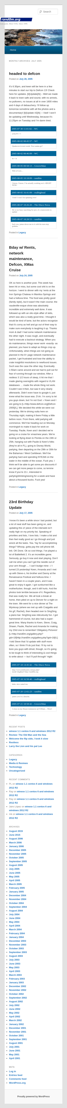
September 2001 (18, 1039)
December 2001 (17, 1028)
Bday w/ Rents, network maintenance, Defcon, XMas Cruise (22, 258)
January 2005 (16, 891)
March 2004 (15, 929)
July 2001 (14, 1046)
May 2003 (14, 967)
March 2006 (15, 842)
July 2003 (14, 959)
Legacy (22, 232)
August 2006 (16, 838)
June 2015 (14, 835)
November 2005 (17, 854)
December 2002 (17, 986)
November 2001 (17, 1031)
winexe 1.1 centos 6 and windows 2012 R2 (32, 731)
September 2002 (18, 997)
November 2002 (17, 990)
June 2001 (14, 1050)
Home (13, 50)
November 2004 (17, 899)
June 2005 (14, 872)
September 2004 (18, 907)
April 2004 (14, 925)
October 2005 (16, 857)
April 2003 (14, 971)
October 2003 (16, 948)
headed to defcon (24, 73)
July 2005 (14, 869)
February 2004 (17, 933)
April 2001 (14, 1058)
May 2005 (14, 876)
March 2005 (15, 884)
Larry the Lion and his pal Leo (25, 746)
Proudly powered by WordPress (33, 1096)
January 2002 (16, 1024)
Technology (15, 767)
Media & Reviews (18, 763)
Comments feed (18, 1079)
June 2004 (14, 918)
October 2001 (16, 1035)
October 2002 (16, 994)
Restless (14, 742)
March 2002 (15, 1020)
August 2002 (16, 1001)
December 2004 (17, 895)
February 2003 (17, 978)
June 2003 (14, 963)
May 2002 (14, 1012)
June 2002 (14, 1009)
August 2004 (16, 910)
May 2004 (14, 922)
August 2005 (16, 865)
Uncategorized (17, 770)
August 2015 (16, 831)
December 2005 (17, 850)
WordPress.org (17, 1082)
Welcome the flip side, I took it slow (28, 738)
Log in (12, 1071)
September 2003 (18, 952)
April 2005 (14, 880)
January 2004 (16, 937)
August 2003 (16, 956)
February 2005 (17, 888)
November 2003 (17, 944)
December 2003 (17, 941)
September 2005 (18, 861)
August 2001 (16, 1043)
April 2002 (14, 1016)
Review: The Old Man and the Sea (27, 735)
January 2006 (16, 846)
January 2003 (16, 982)
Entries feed (15, 1075)
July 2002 (14, 1005)
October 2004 (16, 903)
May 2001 (14, 1054)
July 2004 (14, 914)
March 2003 (15, 975)
